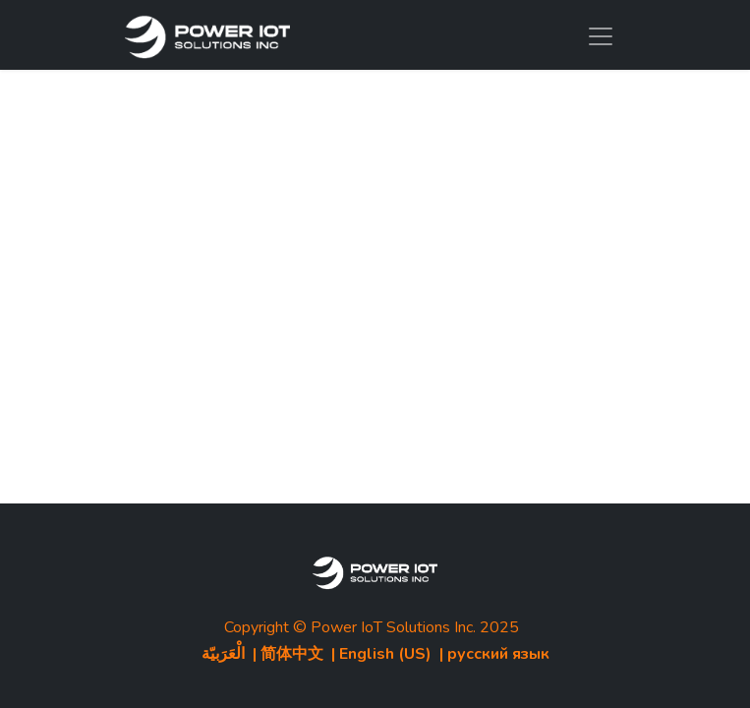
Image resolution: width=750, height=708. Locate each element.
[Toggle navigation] (600, 35)
